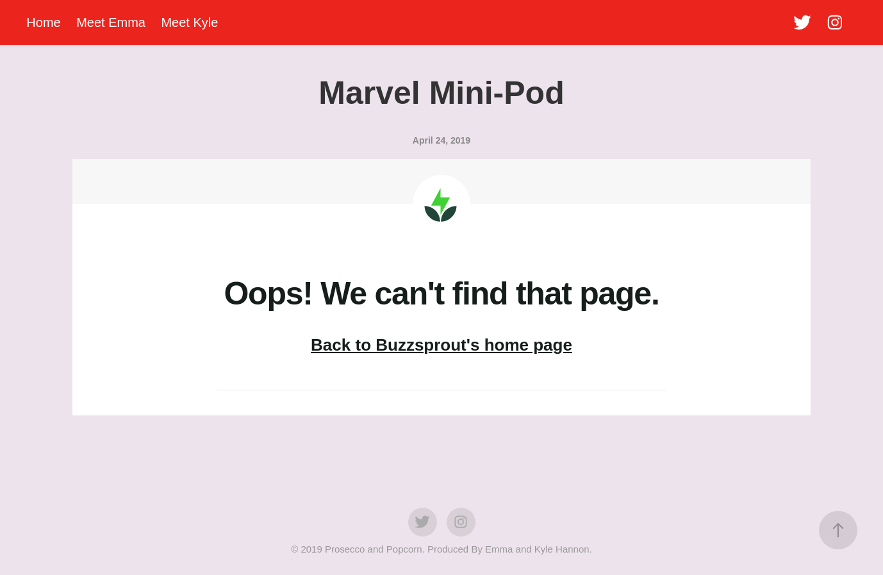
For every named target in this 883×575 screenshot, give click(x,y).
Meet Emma (110, 22)
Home (43, 22)
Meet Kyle (189, 22)
